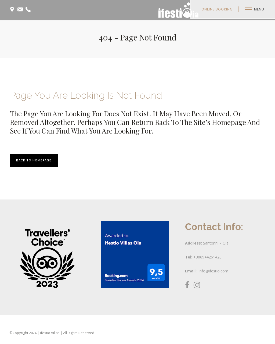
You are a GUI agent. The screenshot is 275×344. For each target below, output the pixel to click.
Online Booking (217, 9)
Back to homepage (34, 160)
